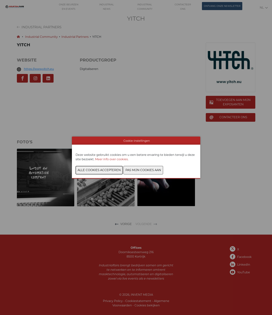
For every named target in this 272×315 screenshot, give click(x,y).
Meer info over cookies (111, 159)
